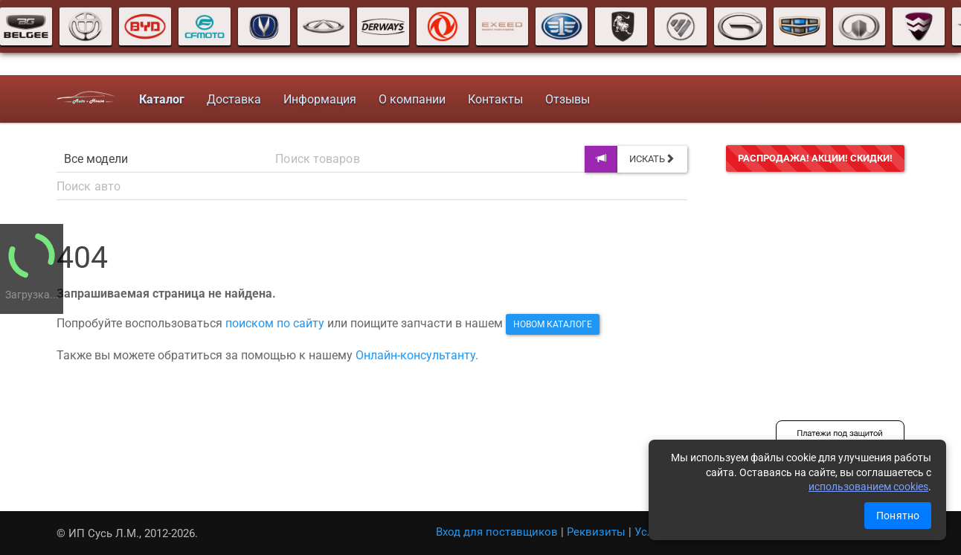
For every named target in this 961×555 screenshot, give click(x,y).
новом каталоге (552, 324)
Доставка (234, 99)
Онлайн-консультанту (415, 355)
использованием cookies (868, 487)
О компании (412, 99)
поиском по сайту (274, 323)
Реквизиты (596, 532)
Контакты (495, 99)
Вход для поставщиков (497, 532)
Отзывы (567, 99)
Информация (319, 99)
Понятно (897, 516)
